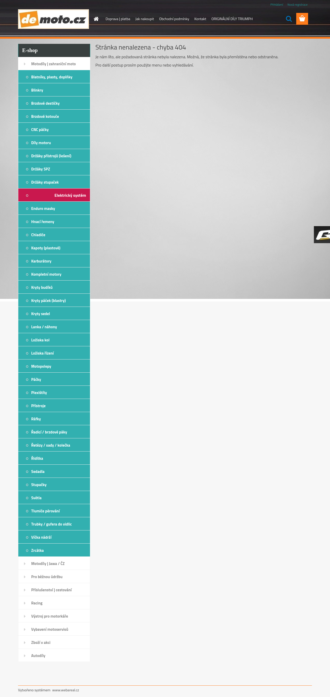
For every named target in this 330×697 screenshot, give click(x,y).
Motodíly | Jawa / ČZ (48, 564)
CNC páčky (40, 130)
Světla (36, 498)
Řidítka (37, 458)
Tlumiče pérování (45, 511)
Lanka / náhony (44, 327)
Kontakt (200, 18)
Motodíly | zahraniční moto (53, 64)
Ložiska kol (40, 340)
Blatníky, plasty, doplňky (51, 77)
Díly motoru (41, 143)
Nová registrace (297, 4)
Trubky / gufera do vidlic (51, 524)
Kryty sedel (40, 314)
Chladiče (38, 235)
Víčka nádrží (41, 537)
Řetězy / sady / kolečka (50, 445)
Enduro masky (43, 208)
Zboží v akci (41, 642)
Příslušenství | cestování (51, 590)
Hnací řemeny (42, 222)
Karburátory (41, 261)
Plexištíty (39, 393)
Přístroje (38, 406)
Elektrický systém (70, 195)
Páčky (36, 379)
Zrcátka (37, 550)
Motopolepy (41, 366)
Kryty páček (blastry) (48, 301)
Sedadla (38, 471)
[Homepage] (96, 19)
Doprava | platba (118, 18)
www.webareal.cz (65, 690)
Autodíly (38, 656)
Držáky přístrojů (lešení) (51, 156)
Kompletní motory (46, 274)
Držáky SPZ (40, 169)
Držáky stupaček (45, 182)
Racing (37, 603)
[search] (289, 19)
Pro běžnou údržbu (47, 577)
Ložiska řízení (42, 353)
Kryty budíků (42, 287)
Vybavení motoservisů (49, 629)
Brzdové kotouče (45, 116)
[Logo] (53, 19)
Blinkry (37, 90)
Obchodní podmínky (174, 18)
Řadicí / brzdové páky (49, 432)
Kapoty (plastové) (45, 248)
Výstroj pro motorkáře (49, 616)
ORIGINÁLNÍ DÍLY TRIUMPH (232, 18)
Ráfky (36, 419)
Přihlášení (276, 4)
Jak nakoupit (144, 18)
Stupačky (39, 485)
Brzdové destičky (45, 103)
